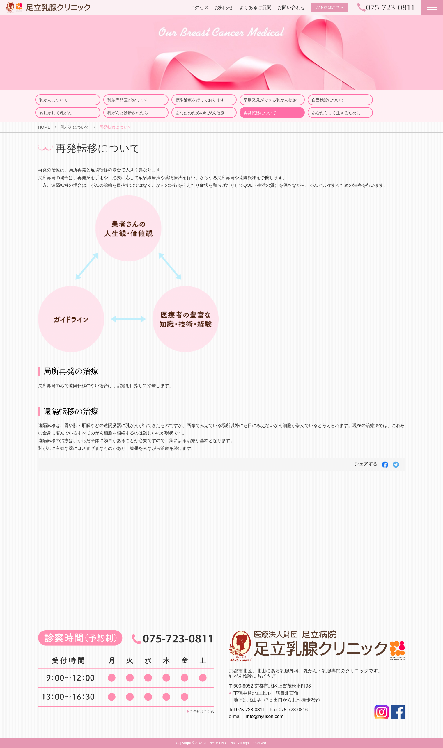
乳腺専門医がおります (127, 100)
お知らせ (224, 7)
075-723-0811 (250, 709)
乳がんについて (53, 100)
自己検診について (328, 100)
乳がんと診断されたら (127, 113)
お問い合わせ (291, 7)
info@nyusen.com (264, 716)
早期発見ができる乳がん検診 (270, 100)
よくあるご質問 (255, 7)
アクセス (199, 7)
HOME (44, 127)
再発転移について (260, 113)
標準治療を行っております (200, 100)
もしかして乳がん (55, 113)
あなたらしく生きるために (336, 113)
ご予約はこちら (330, 7)
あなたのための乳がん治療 (200, 113)
